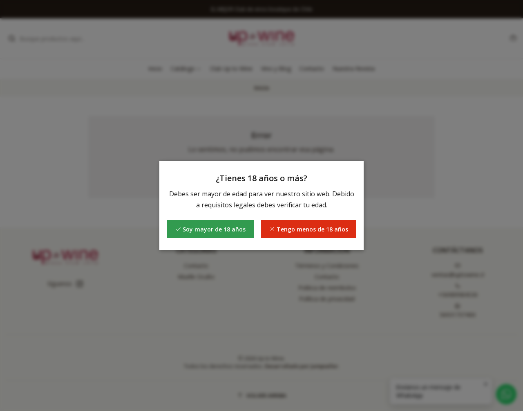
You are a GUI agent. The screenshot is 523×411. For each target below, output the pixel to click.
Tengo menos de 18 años (308, 229)
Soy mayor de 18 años (210, 229)
